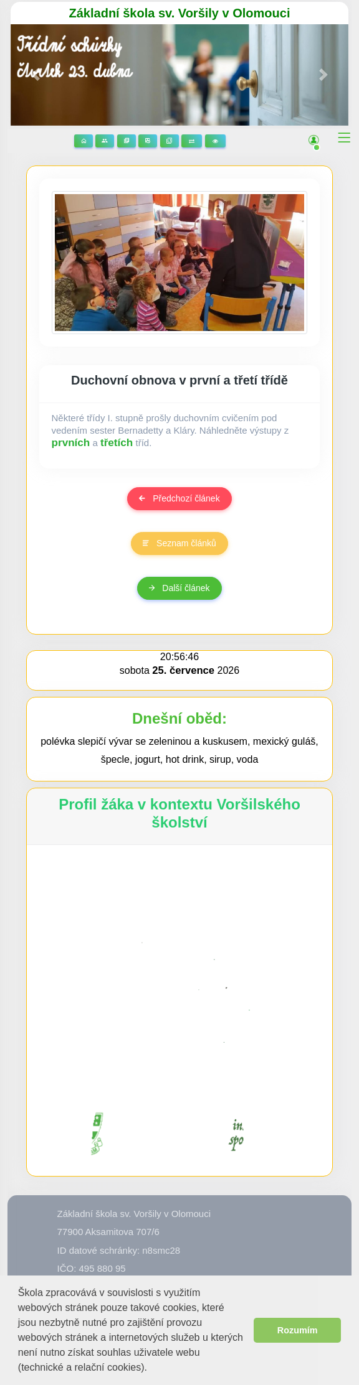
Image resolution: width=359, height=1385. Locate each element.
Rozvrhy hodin (148, 141)
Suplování (192, 141)
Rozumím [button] (297, 1330)
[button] (152, 1368)
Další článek (179, 588)
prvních (71, 443)
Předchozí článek (179, 498)
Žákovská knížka (169, 141)
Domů (83, 141)
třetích (116, 443)
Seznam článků (179, 543)
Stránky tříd (105, 141)
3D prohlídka (215, 141)
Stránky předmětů (126, 141)
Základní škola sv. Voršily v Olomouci (179, 13)
